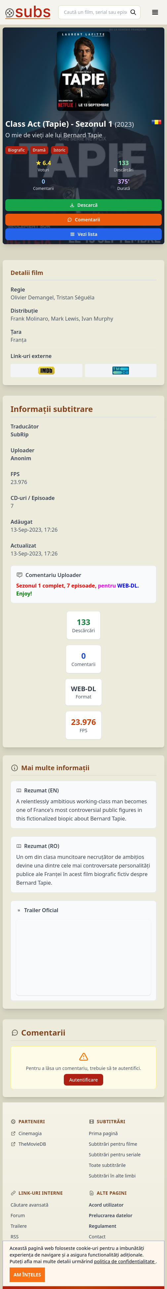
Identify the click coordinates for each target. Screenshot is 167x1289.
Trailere (19, 1226)
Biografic (16, 150)
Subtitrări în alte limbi (112, 1176)
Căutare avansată (29, 1205)
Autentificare (83, 1080)
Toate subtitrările (107, 1165)
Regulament (102, 1226)
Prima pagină (103, 1133)
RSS (15, 1236)
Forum (18, 1215)
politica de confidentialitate (124, 1261)
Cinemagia (26, 1133)
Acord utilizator (106, 1205)
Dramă (39, 150)
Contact (97, 1236)
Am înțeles (27, 1274)
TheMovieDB (28, 1144)
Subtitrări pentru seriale (115, 1154)
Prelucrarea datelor (111, 1215)
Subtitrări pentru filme (113, 1144)
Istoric (59, 150)
